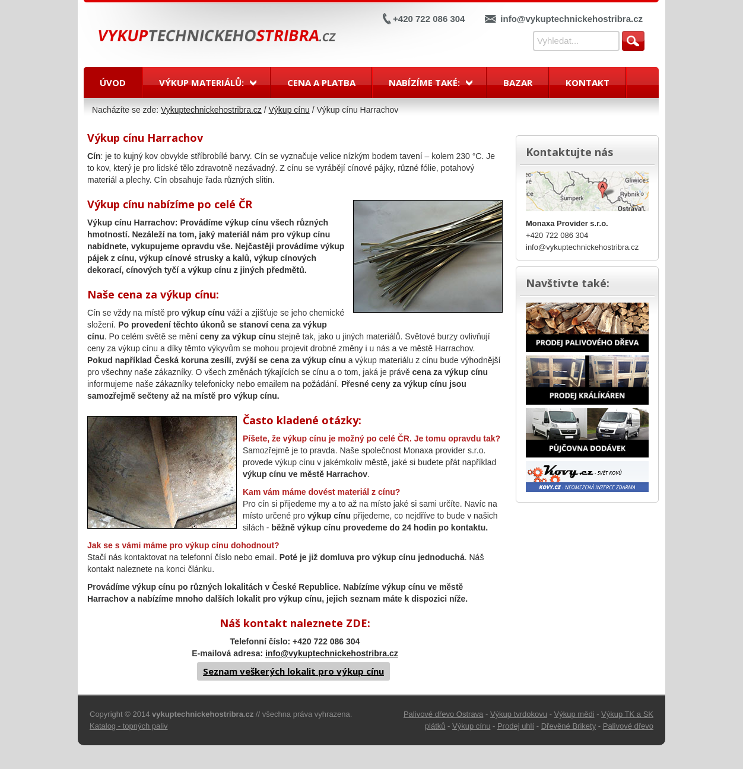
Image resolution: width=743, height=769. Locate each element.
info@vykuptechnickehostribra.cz (571, 19)
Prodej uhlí (515, 726)
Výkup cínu (289, 110)
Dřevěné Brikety (568, 726)
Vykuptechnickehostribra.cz (211, 110)
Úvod (113, 82)
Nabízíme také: (424, 82)
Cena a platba (321, 82)
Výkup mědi (574, 714)
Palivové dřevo (628, 726)
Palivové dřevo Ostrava (443, 714)
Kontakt (587, 82)
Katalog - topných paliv (129, 726)
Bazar (517, 82)
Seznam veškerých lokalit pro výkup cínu (293, 671)
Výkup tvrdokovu (518, 714)
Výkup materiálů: (201, 82)
